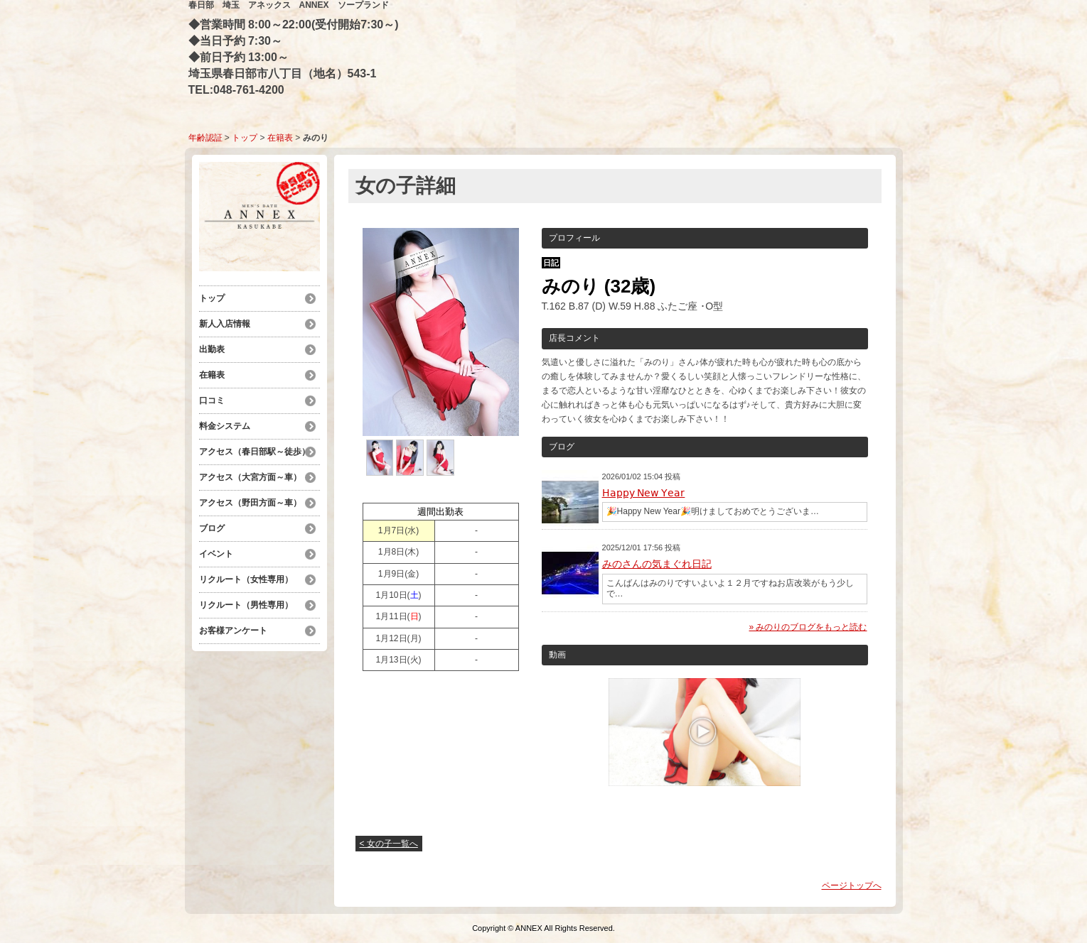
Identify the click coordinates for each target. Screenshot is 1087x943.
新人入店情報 (224, 324)
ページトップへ (852, 885)
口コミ (212, 400)
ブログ (212, 528)
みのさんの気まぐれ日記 (657, 563)
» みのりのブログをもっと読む (808, 627)
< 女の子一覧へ (389, 844)
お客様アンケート (233, 631)
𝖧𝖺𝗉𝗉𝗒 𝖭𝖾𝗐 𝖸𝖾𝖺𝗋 (643, 492)
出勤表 (212, 349)
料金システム (229, 426)
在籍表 (280, 138)
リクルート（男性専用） (246, 605)
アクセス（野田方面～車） (250, 503)
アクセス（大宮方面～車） (250, 477)
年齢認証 (205, 138)
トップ (244, 138)
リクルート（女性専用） (246, 579)
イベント (216, 554)
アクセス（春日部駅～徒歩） (254, 452)
